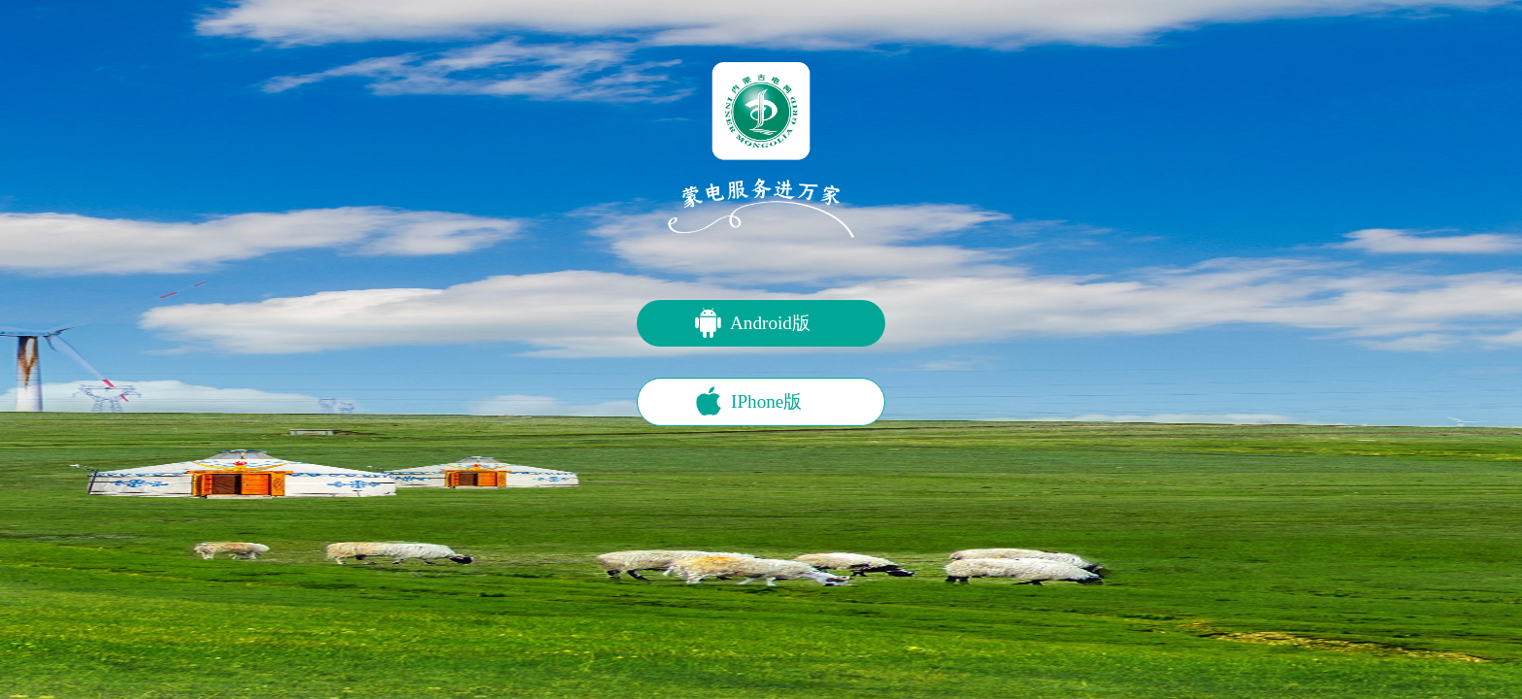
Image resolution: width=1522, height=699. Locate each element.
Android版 (770, 323)
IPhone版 (766, 401)
